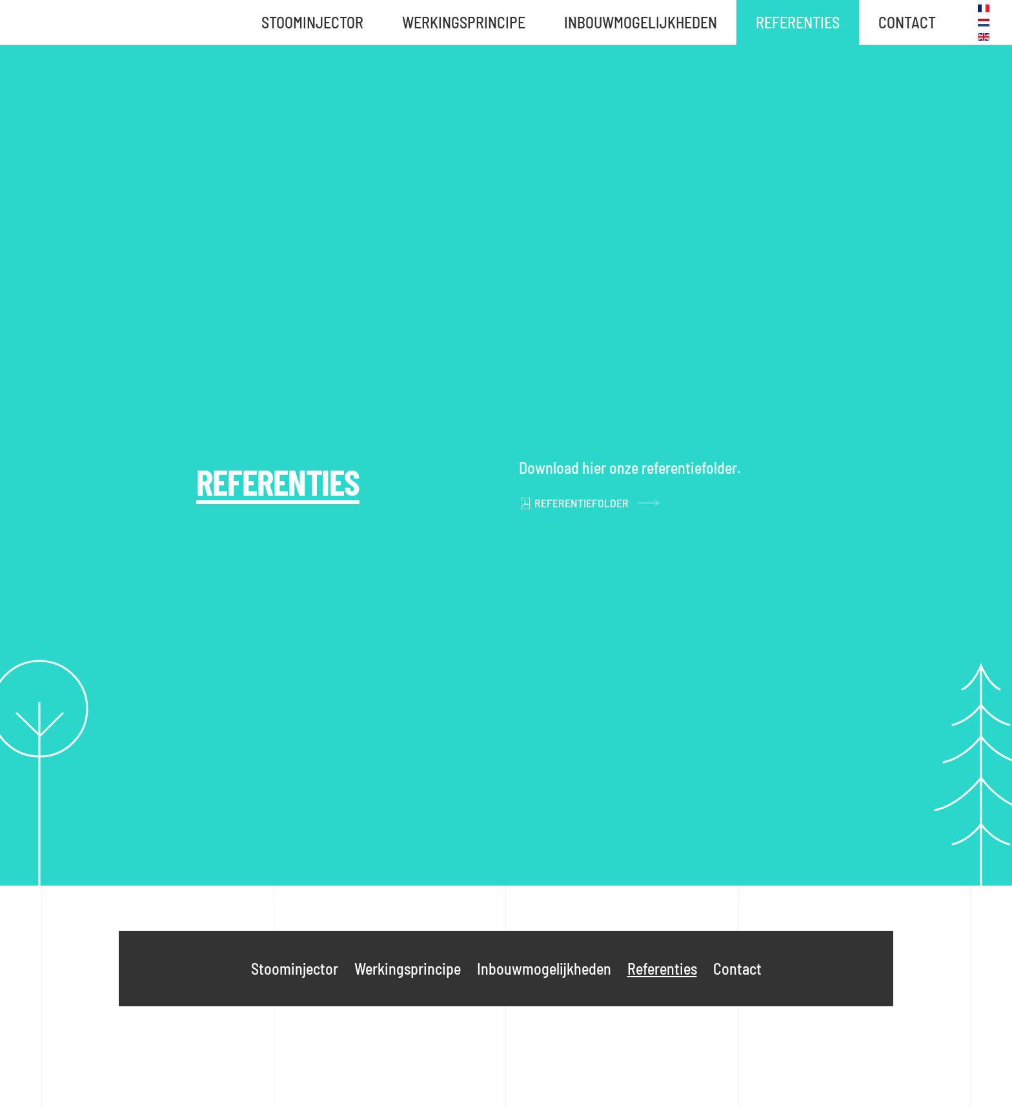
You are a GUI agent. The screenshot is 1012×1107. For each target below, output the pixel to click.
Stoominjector (312, 22)
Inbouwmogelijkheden (640, 22)
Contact (907, 22)
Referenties (798, 22)
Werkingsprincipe (463, 22)
